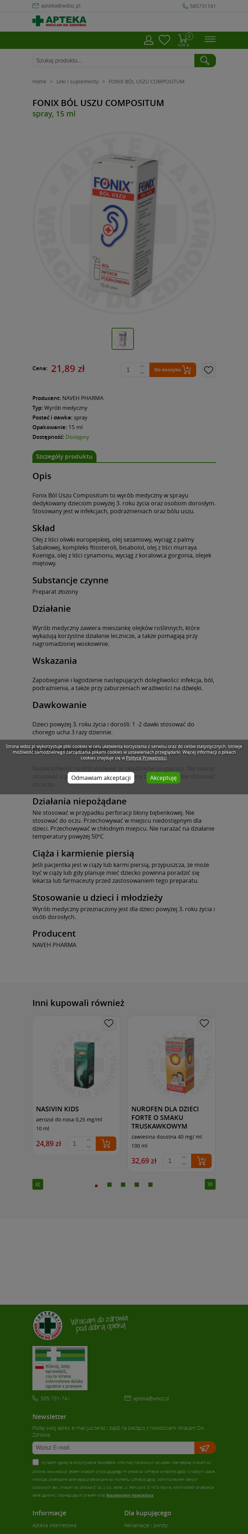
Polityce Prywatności (146, 758)
